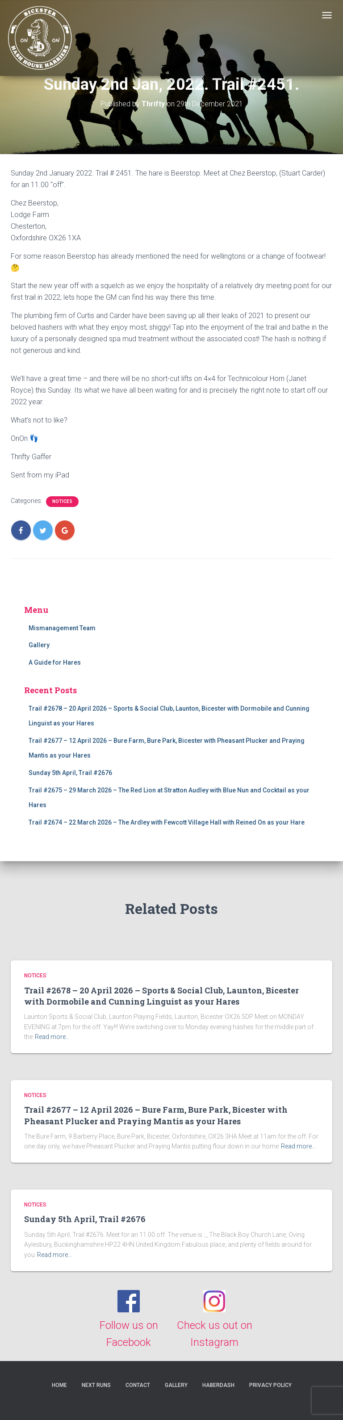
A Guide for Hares (55, 662)
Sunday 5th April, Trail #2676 (70, 772)
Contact (137, 1385)
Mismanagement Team (62, 628)
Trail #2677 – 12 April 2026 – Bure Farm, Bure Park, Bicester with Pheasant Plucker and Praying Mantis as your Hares (156, 1115)
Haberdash (218, 1385)
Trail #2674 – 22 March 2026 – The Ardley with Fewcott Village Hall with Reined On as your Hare (167, 822)
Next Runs (96, 1385)
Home (59, 1385)
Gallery (39, 645)
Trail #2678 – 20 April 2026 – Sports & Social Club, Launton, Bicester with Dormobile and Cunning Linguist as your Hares (161, 996)
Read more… (52, 1036)
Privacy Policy (270, 1385)
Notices (62, 501)
